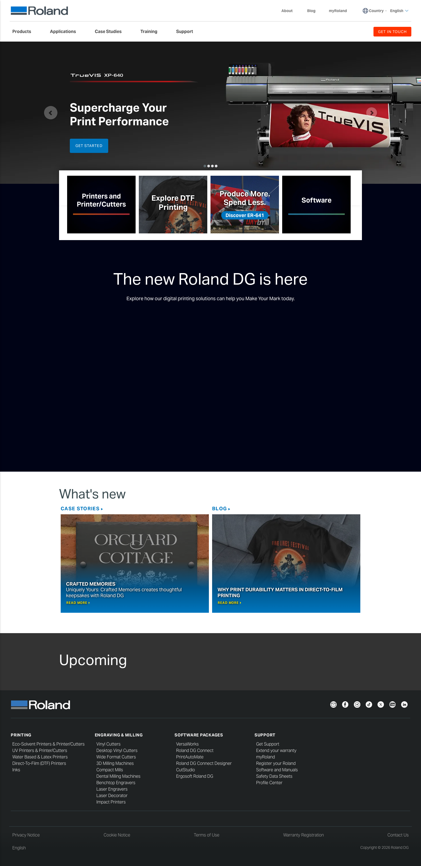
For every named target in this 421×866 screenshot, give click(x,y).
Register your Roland (276, 763)
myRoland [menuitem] (338, 10)
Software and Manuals (277, 770)
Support (265, 734)
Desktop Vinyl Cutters (116, 750)
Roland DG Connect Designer (204, 763)
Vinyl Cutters (108, 744)
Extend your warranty (276, 750)
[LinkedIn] (404, 704)
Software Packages (199, 734)
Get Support (267, 744)
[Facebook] (345, 704)
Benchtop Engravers (115, 783)
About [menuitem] (289, 10)
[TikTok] (369, 704)
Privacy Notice (26, 835)
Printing (21, 734)
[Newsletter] (333, 704)
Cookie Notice (117, 835)
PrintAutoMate (190, 757)
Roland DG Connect (194, 750)
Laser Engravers (112, 789)
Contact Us (398, 835)
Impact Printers (111, 802)
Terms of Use (206, 835)
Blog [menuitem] (311, 10)
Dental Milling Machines (118, 776)
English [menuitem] (399, 10)
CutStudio (185, 770)
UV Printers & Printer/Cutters (39, 750)
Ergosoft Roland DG (194, 776)
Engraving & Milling (119, 734)
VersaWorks (187, 744)
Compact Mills (109, 770)
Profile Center (269, 783)
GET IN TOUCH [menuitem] (392, 31)
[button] (50, 112)
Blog (219, 508)
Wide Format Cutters (116, 757)
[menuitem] (24, 31)
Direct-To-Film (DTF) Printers (39, 763)
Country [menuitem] (376, 10)
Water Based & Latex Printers (40, 757)
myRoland (265, 757)
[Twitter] (381, 704)
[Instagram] (357, 704)
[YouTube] (392, 704)
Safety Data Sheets (274, 776)
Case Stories (80, 508)
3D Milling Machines (115, 763)
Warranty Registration (303, 835)
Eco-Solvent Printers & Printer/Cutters (48, 744)
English (19, 848)
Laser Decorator (112, 795)
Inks (16, 770)
